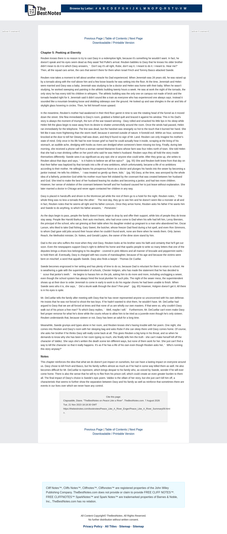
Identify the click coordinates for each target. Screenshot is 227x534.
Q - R (162, 8)
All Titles (111, 526)
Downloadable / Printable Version (113, 42)
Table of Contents (116, 38)
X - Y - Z (128, 16)
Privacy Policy (93, 526)
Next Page (136, 38)
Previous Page (93, 38)
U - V (178, 8)
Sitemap (124, 526)
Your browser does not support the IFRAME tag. (17, 86)
